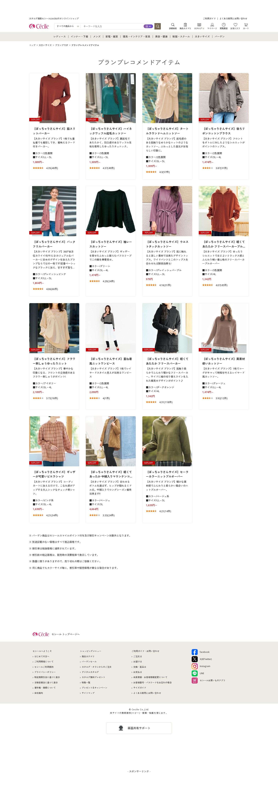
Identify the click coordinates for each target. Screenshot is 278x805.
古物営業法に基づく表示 (46, 683)
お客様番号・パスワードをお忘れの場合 (152, 683)
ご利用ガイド (209, 18)
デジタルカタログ (90, 672)
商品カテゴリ (185, 28)
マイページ (212, 28)
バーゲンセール (89, 662)
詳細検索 (173, 28)
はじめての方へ (41, 656)
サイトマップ (88, 693)
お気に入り (235, 28)
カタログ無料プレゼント (93, 677)
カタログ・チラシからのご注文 (97, 667)
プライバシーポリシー (45, 672)
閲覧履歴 (224, 28)
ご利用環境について (44, 662)
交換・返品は (139, 667)
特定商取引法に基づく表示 (47, 677)
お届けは (137, 662)
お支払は (137, 672)
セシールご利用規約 (44, 667)
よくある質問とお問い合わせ (233, 18)
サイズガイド (139, 688)
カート (246, 28)
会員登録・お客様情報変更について (150, 677)
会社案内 (38, 693)
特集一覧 (86, 683)
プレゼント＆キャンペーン (94, 688)
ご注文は (137, 656)
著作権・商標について (45, 688)
